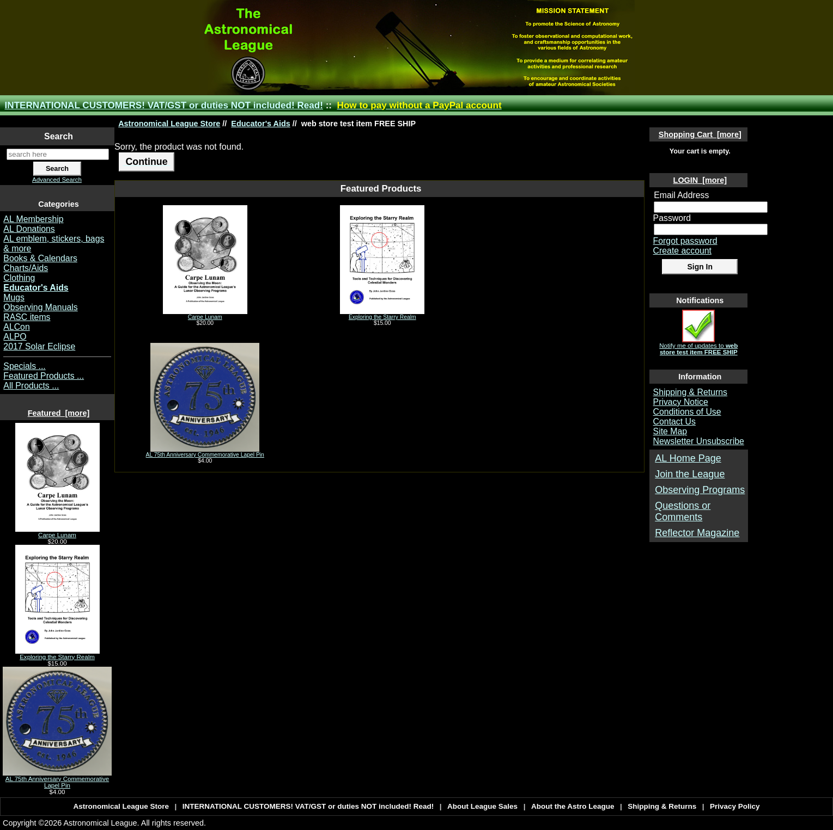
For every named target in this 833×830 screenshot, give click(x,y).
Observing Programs (700, 489)
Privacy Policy (735, 806)
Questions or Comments (682, 511)
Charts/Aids (25, 268)
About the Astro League (573, 806)
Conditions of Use (687, 411)
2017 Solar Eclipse (39, 346)
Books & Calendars (40, 258)
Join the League (690, 474)
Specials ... (24, 366)
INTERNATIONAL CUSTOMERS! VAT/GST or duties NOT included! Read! (164, 105)
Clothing (19, 277)
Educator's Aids (260, 123)
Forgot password (685, 240)
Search (58, 136)
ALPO (14, 336)
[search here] (58, 154)
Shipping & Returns (690, 392)
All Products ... (31, 385)
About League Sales (482, 806)
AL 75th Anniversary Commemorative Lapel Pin (57, 779)
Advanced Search (57, 179)
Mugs (14, 297)
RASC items (26, 317)
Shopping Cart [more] (700, 134)
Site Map (670, 431)
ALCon (16, 326)
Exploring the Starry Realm (57, 654)
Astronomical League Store (169, 123)
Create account (682, 250)
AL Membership (33, 219)
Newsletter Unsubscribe (698, 441)
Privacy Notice (680, 402)
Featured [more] (59, 413)
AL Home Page (688, 458)
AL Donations (28, 228)
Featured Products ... (43, 375)
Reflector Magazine (697, 532)
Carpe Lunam (57, 532)
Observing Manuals (40, 307)
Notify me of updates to (698, 346)
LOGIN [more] (700, 180)
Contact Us (674, 421)
